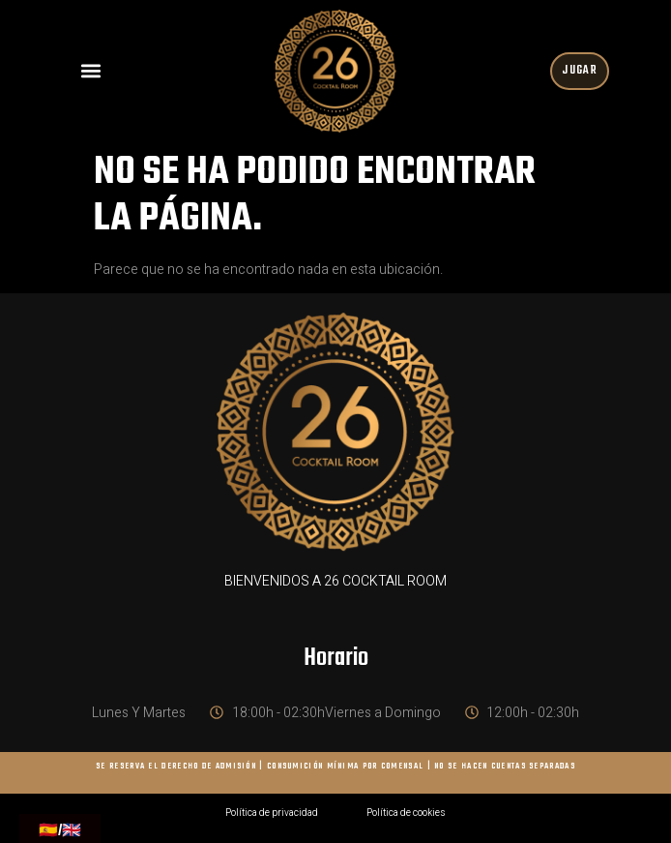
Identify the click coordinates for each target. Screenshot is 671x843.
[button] (91, 71)
